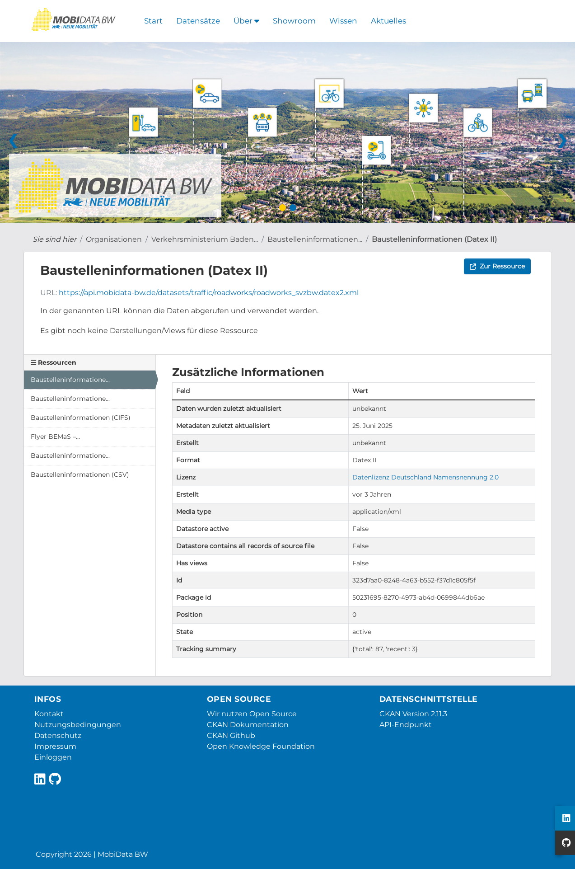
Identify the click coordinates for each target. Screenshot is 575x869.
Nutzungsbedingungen (77, 724)
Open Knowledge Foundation (261, 746)
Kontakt (49, 713)
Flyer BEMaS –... (55, 436)
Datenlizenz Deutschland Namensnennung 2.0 (425, 477)
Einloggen (53, 757)
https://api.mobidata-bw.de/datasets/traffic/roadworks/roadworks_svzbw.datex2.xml (209, 292)
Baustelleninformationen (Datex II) (434, 239)
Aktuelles (388, 20)
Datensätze (198, 20)
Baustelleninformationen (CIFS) (81, 417)
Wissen (343, 20)
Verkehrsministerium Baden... (204, 239)
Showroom (294, 20)
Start (153, 20)
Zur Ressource (497, 266)
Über (246, 20)
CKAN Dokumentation (248, 724)
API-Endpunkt (405, 724)
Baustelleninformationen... (314, 239)
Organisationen (114, 239)
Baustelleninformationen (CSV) (80, 474)
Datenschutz (57, 735)
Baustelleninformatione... (70, 380)
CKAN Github (231, 735)
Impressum (55, 746)
